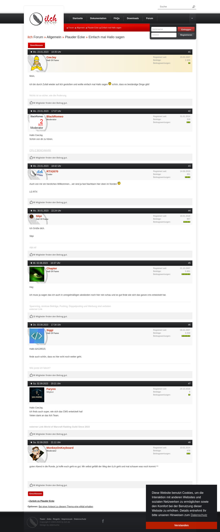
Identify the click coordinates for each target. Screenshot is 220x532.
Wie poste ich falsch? (39, 368)
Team (42, 519)
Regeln (56, 519)
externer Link (35, 309)
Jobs (49, 519)
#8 (189, 442)
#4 (189, 210)
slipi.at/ (32, 247)
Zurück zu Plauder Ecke (41, 501)
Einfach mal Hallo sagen (111, 28)
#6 (189, 325)
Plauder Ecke (93, 28)
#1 (189, 52)
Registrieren (186, 35)
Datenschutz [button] (199, 515)
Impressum (66, 519)
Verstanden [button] (181, 525)
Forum (71, 28)
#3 (189, 166)
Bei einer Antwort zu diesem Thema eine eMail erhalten (66, 506)
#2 (189, 111)
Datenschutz (80, 519)
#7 (189, 383)
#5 (189, 263)
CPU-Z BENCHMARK (40, 150)
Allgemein (81, 28)
